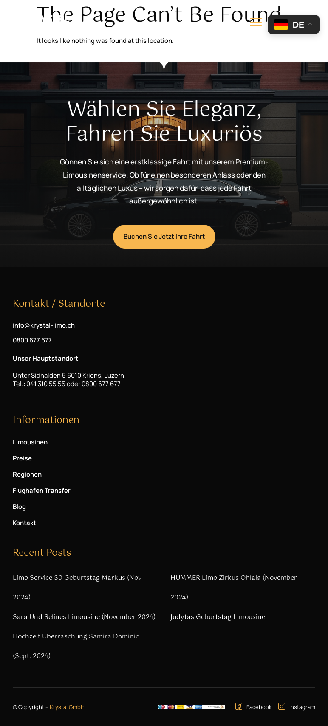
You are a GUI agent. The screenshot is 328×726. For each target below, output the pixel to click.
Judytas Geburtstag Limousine (217, 617)
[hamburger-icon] (255, 23)
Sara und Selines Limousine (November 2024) (84, 617)
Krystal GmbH (67, 707)
